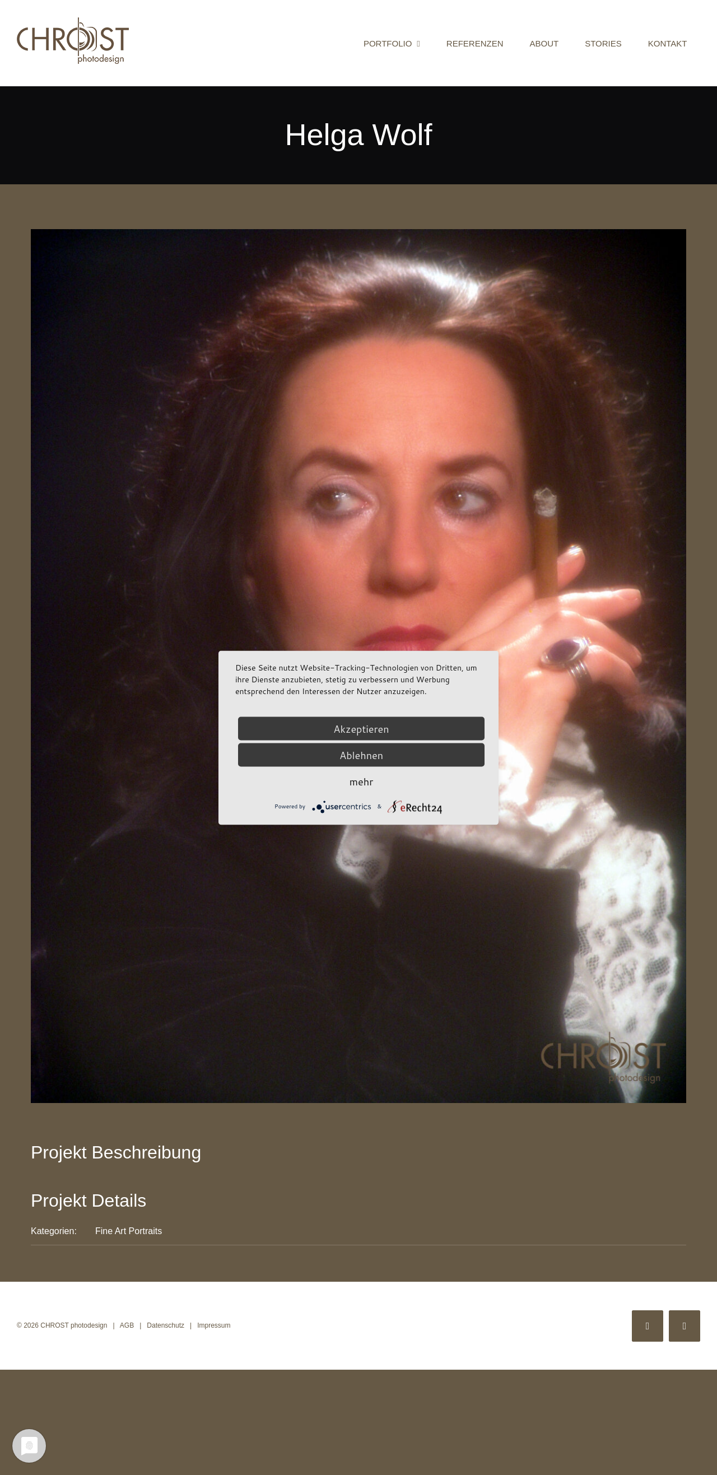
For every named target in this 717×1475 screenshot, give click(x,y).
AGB (127, 1325)
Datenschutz (165, 1325)
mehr (361, 781)
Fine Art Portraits (128, 1231)
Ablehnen (361, 754)
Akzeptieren (361, 728)
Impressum (213, 1325)
